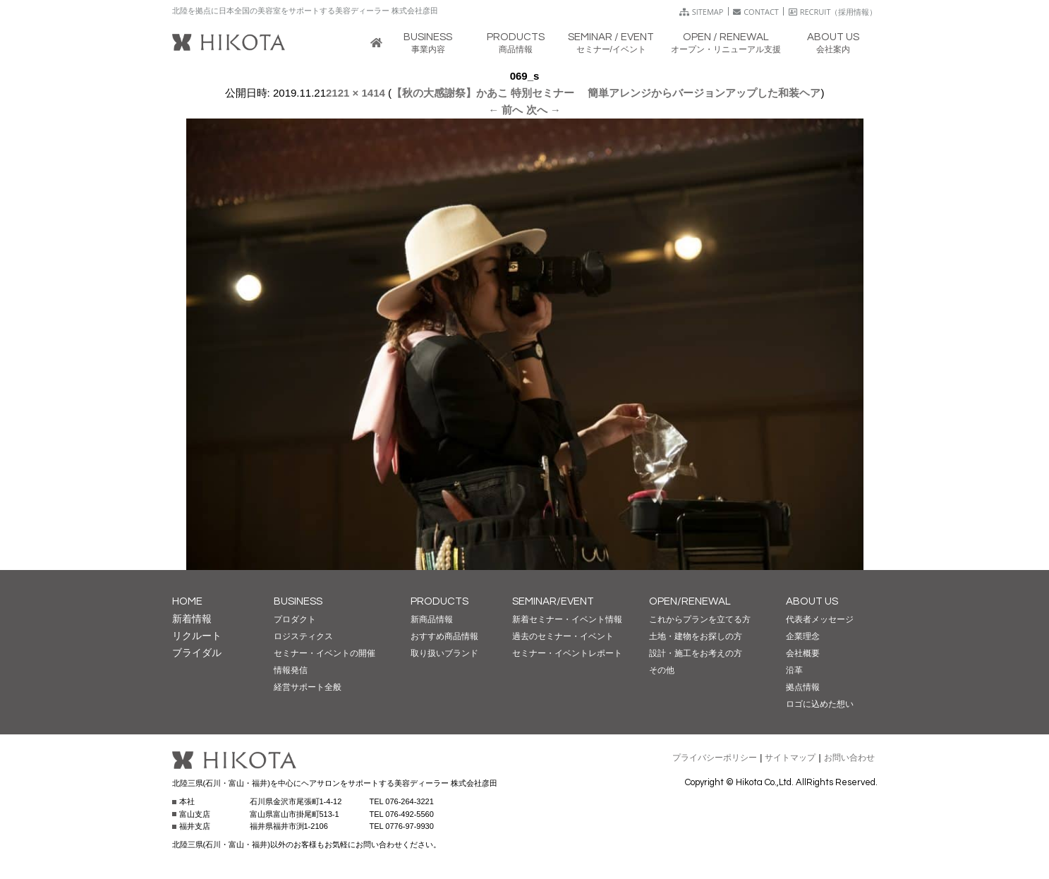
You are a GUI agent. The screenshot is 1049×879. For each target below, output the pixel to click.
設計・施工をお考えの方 (695, 653)
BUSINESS (298, 601)
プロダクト (295, 619)
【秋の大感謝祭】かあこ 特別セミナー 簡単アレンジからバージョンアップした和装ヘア (606, 93)
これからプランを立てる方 (700, 619)
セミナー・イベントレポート (567, 653)
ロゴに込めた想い (820, 704)
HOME (187, 601)
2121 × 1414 (355, 93)
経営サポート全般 (307, 687)
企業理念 (803, 636)
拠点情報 (803, 687)
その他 (661, 670)
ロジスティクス (303, 636)
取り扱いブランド (444, 653)
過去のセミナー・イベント (563, 636)
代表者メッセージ (820, 619)
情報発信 (291, 670)
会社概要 (803, 653)
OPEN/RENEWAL (690, 601)
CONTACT (756, 11)
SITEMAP (701, 11)
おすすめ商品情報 (444, 636)
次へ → (543, 110)
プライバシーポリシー (714, 758)
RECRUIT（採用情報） (833, 11)
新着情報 (192, 618)
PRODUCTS (439, 601)
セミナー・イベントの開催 (324, 653)
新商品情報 (432, 619)
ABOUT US (812, 601)
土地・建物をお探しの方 (695, 636)
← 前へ (505, 110)
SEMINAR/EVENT (553, 601)
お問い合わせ (849, 758)
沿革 (794, 670)
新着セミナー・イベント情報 (567, 619)
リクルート (197, 635)
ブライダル (197, 652)
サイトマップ (790, 758)
